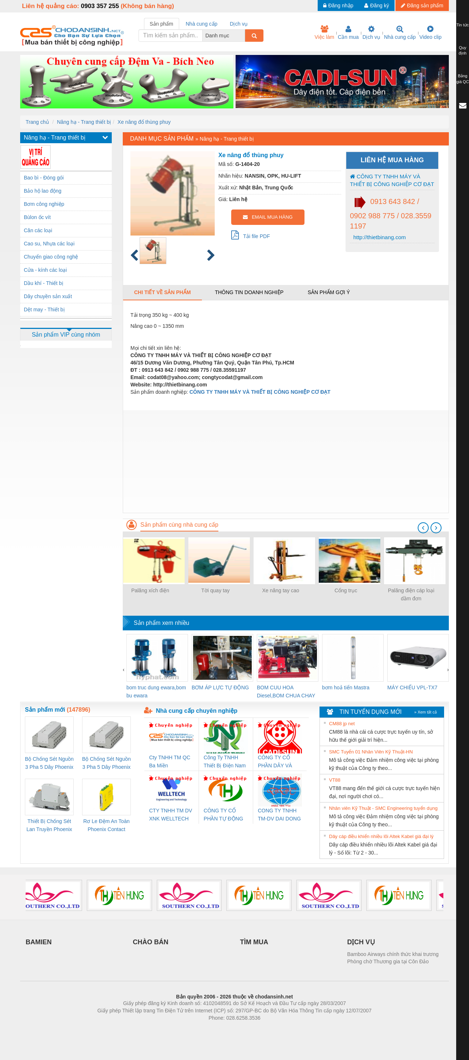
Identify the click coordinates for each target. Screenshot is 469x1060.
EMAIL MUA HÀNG (267, 217)
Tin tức (463, 25)
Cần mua (348, 32)
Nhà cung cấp (400, 32)
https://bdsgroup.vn (225, 1029)
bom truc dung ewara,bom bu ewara (156, 691)
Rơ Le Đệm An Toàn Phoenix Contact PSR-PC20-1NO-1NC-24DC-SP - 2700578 (106, 825)
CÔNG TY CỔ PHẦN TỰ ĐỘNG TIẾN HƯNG (223, 815)
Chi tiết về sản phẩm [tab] (162, 292)
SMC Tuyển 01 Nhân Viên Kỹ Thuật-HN (371, 752)
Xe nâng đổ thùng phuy (144, 122)
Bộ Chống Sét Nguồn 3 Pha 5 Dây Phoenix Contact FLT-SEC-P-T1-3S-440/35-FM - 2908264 (106, 763)
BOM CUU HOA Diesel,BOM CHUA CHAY (286, 691)
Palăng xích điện (150, 590)
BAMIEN (39, 942)
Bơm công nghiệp (44, 204)
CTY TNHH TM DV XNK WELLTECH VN (170, 815)
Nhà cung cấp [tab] (202, 24)
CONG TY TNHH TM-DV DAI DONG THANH (279, 815)
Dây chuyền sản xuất (48, 296)
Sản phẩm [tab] (161, 24)
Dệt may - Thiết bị (44, 309)
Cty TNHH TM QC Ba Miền (169, 761)
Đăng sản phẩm (422, 5)
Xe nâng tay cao (280, 590)
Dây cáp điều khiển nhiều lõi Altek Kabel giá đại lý (381, 836)
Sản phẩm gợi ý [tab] (329, 292)
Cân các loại (38, 230)
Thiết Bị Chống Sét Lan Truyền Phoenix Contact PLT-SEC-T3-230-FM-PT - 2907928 (49, 825)
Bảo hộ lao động (43, 191)
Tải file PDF (250, 234)
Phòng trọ (188, 1029)
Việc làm (324, 32)
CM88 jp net (342, 723)
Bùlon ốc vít (37, 217)
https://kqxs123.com (269, 1029)
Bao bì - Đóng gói (44, 178)
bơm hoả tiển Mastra (345, 687)
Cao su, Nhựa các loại (49, 244)
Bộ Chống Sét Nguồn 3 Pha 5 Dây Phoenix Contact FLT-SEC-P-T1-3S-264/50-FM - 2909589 (49, 763)
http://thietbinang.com (379, 237)
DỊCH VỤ (361, 942)
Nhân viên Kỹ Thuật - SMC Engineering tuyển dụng (383, 808)
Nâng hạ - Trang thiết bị (84, 122)
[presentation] (423, 527)
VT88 (334, 780)
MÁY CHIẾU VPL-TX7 (412, 687)
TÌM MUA (254, 942)
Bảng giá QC (462, 79)
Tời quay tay (215, 590)
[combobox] (243, 35)
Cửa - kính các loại (45, 270)
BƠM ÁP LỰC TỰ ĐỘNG (220, 687)
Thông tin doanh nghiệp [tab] (249, 292)
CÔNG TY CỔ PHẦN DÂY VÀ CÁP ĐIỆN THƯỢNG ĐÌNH (276, 762)
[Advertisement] (285, 461)
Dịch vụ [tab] (239, 24)
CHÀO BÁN (151, 942)
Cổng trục (346, 590)
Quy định (462, 50)
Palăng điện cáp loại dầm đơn (411, 594)
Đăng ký (376, 5)
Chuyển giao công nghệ (51, 257)
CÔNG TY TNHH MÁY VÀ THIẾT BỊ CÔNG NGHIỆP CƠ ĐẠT (392, 180)
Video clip (431, 32)
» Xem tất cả (425, 712)
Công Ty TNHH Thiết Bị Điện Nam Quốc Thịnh (225, 762)
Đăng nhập (338, 5)
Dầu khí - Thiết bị (43, 283)
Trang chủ (37, 122)
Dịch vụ (371, 32)
